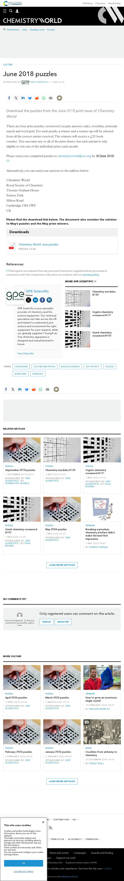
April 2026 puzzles (16, 697)
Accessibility (75, 839)
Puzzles (51, 29)
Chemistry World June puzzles (38, 244)
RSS (74, 819)
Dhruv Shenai (99, 547)
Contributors (61, 819)
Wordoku (37, 374)
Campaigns (80, 852)
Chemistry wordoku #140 (104, 293)
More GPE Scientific (79, 281)
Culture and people (44, 366)
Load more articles (62, 565)
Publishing (88, 3)
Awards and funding (102, 852)
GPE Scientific (39, 82)
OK (23, 863)
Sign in (46, 622)
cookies (107, 868)
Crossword (21, 366)
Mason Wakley (100, 709)
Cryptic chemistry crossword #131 (102, 313)
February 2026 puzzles (18, 751)
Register (63, 622)
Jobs (24, 29)
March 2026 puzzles (57, 697)
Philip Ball (97, 763)
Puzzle (9, 466)
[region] (23, 849)
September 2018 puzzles (20, 470)
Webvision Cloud (70, 876)
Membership (114, 3)
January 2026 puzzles (58, 751)
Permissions (92, 839)
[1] (8, 160)
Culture (8, 65)
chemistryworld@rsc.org (74, 156)
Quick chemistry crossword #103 (102, 334)
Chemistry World (17, 483)
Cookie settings (24, 871)
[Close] (43, 822)
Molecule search (70, 366)
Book (88, 748)
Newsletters (13, 29)
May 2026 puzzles (56, 529)
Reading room (37, 29)
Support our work (65, 857)
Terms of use (57, 839)
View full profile (25, 353)
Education (100, 3)
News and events (59, 852)
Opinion (90, 525)
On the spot (92, 366)
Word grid (20, 374)
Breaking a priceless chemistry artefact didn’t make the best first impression (100, 534)
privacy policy (91, 274)
